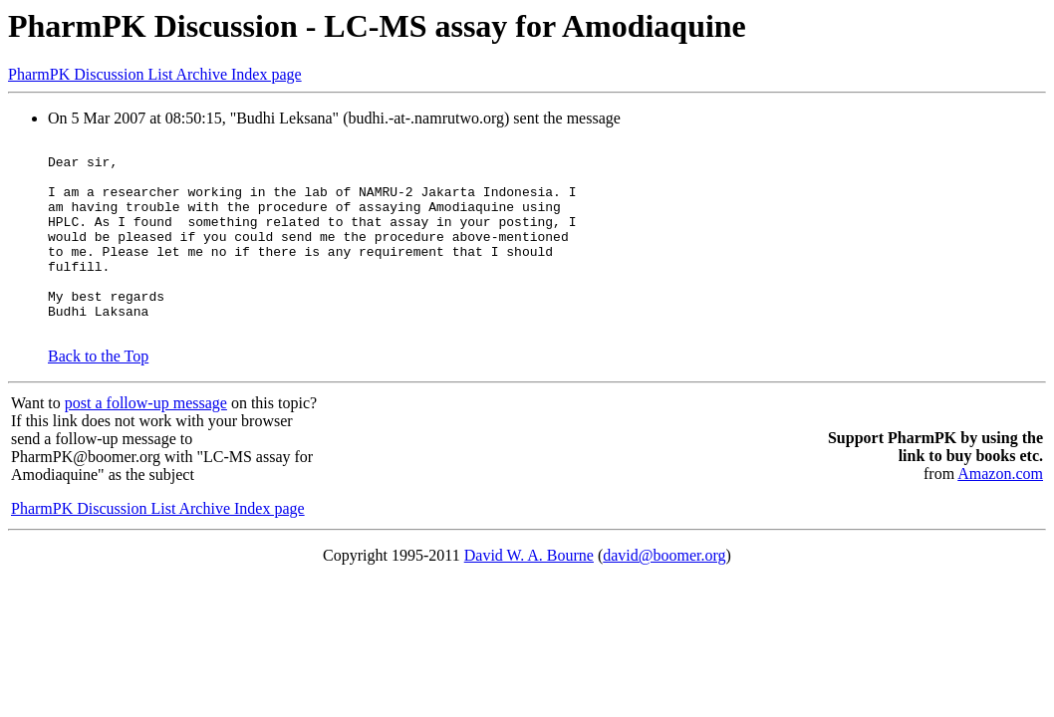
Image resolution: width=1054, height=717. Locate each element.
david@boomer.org (664, 594)
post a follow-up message (146, 441)
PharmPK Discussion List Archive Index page (155, 74)
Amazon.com (1000, 512)
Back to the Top (98, 394)
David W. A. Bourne (529, 594)
